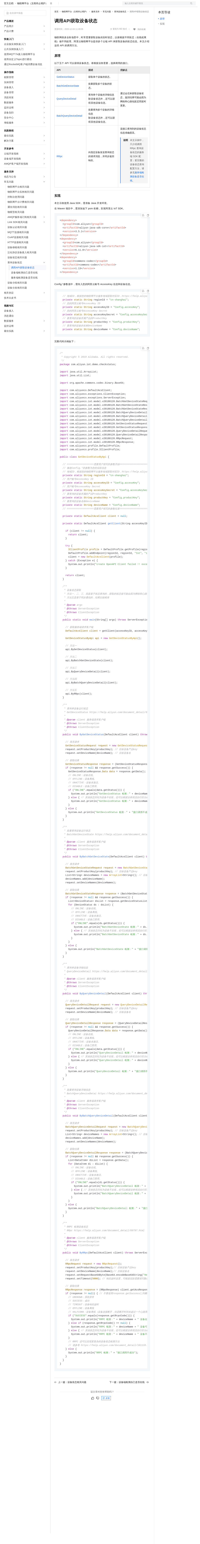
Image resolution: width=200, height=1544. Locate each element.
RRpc (59, 167)
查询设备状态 (120, 22)
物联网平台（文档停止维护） (32, 14)
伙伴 (91, 5)
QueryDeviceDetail (66, 109)
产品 (43, 5)
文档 (155, 5)
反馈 (106, 1459)
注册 (178, 5)
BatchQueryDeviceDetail (69, 126)
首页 (56, 22)
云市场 (81, 5)
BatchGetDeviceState (68, 96)
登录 (190, 5)
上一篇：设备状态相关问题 (70, 1443)
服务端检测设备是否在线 (137, 187)
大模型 (34, 5)
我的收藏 (142, 40)
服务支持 (95, 22)
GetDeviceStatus (65, 87)
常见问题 (107, 22)
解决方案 (54, 5)
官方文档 (8, 14)
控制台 (170, 5)
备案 (162, 5)
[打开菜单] (5, 5)
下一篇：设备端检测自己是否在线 (129, 1443)
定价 (72, 5)
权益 (64, 5)
